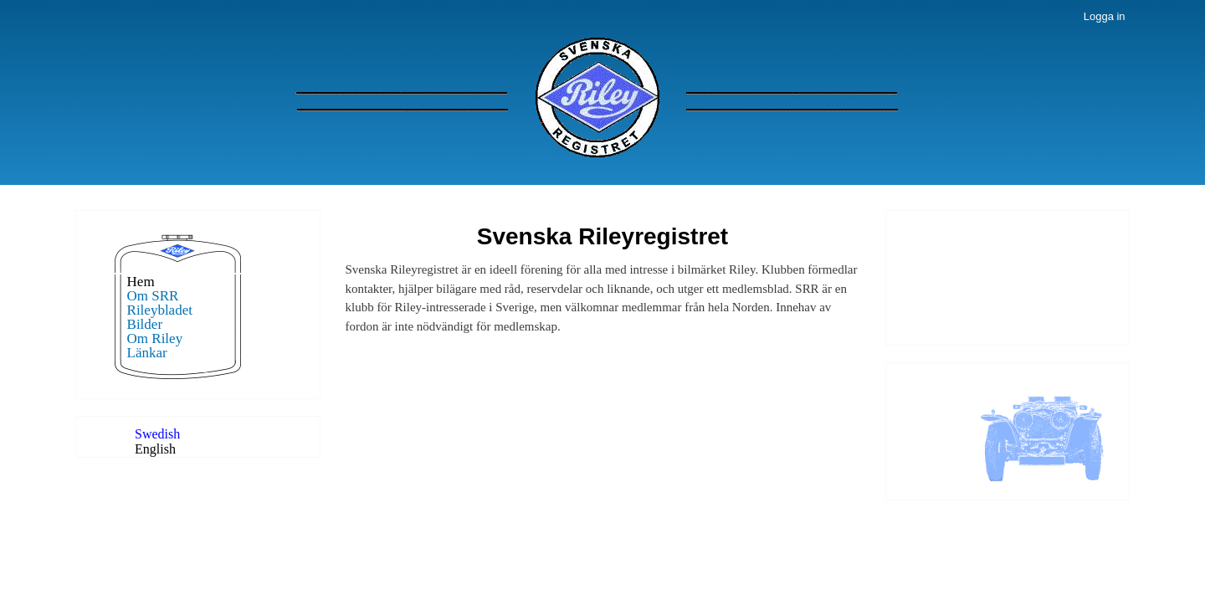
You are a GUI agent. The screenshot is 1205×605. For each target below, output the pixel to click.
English (155, 449)
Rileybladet (159, 310)
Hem (141, 281)
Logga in (1105, 16)
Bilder (145, 324)
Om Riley (155, 338)
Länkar (147, 353)
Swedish (157, 434)
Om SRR (153, 296)
